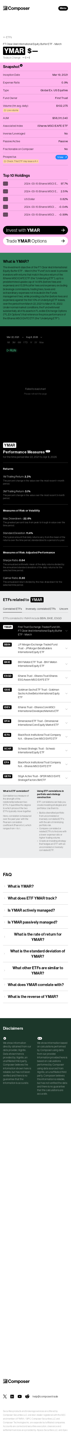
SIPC (28, 1418)
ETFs (9, 37)
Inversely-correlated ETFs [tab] (41, 609)
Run (11, 350)
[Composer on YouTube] (19, 1396)
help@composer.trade (45, 1396)
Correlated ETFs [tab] (12, 609)
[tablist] (35, 609)
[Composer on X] (5, 1396)
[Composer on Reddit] (27, 1396)
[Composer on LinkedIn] (12, 1396)
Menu (63, 8)
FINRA (21, 1418)
